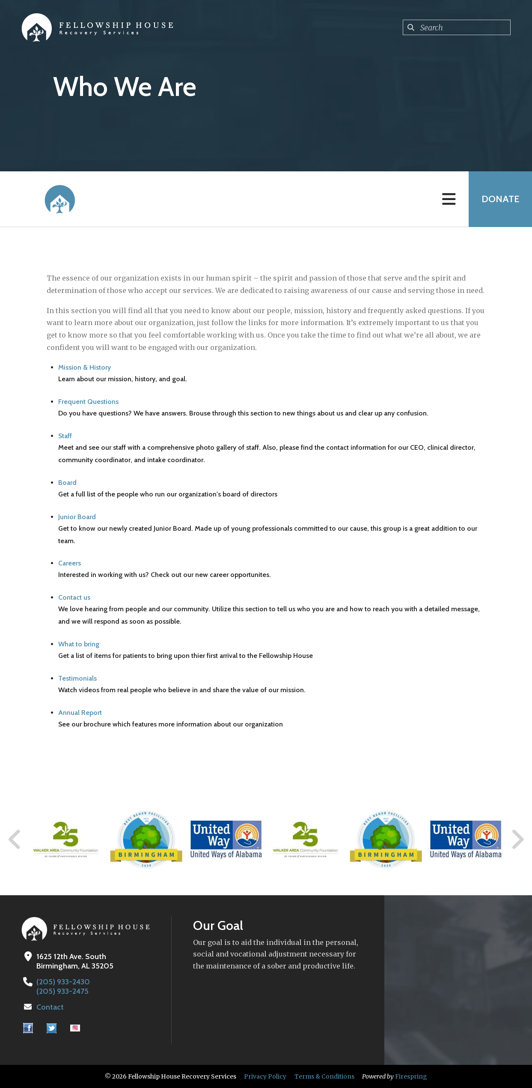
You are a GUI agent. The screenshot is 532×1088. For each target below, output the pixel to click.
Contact (50, 1007)
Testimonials (77, 678)
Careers (69, 563)
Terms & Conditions (324, 1076)
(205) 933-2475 (62, 991)
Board (67, 482)
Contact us (74, 597)
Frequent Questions (88, 402)
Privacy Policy (265, 1076)
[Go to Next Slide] (517, 839)
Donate (500, 199)
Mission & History (84, 367)
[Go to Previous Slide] (15, 839)
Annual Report (80, 712)
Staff (65, 436)
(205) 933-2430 (63, 981)
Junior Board (77, 517)
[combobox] (457, 27)
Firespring (411, 1076)
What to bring (78, 644)
